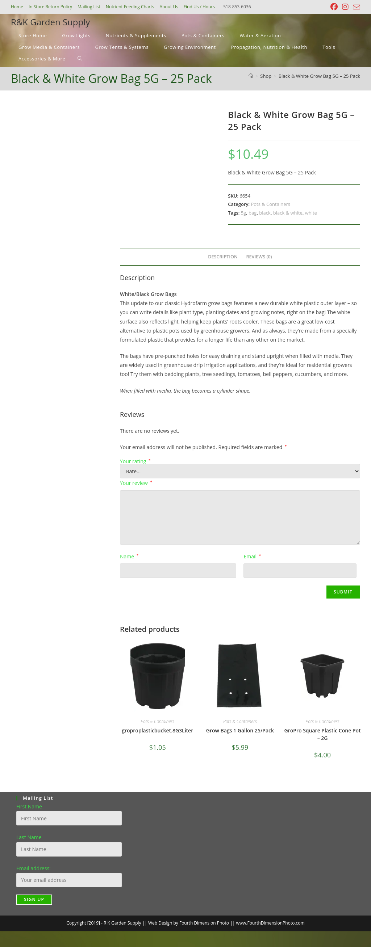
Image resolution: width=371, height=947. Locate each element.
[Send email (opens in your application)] (355, 7)
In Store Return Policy (50, 7)
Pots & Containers (270, 204)
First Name (29, 806)
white (311, 213)
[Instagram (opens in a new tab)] (345, 6)
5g (243, 213)
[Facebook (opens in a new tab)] (334, 6)
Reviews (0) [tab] (259, 257)
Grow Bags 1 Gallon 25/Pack (240, 730)
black (265, 213)
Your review (136, 482)
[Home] (251, 76)
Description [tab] (223, 257)
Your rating (135, 461)
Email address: (33, 868)
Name (129, 556)
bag (253, 213)
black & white (288, 213)
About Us (168, 7)
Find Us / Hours (199, 7)
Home (17, 7)
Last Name (29, 837)
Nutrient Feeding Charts (130, 7)
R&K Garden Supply (50, 22)
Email (252, 556)
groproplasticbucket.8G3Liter (157, 730)
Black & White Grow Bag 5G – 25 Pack (319, 76)
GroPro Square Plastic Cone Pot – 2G (322, 734)
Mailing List (89, 7)
